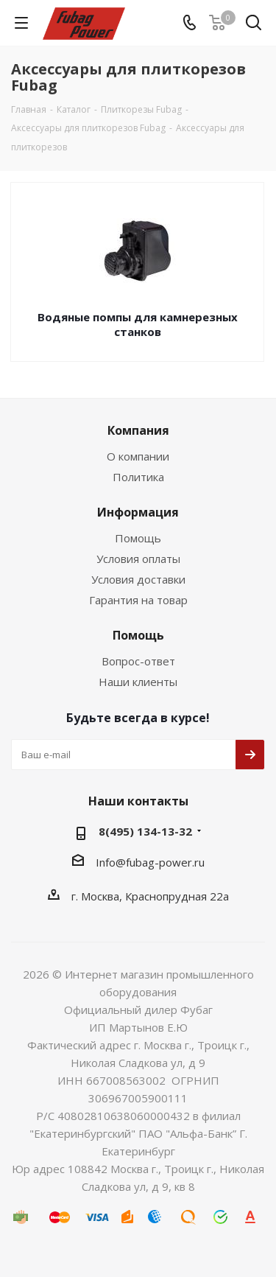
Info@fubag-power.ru (150, 862)
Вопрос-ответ (138, 661)
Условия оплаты (138, 558)
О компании (138, 456)
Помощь (138, 538)
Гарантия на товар (138, 599)
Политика (138, 476)
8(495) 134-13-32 (145, 831)
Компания (138, 430)
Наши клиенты (138, 681)
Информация (138, 512)
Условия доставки (138, 579)
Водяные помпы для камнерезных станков (138, 324)
